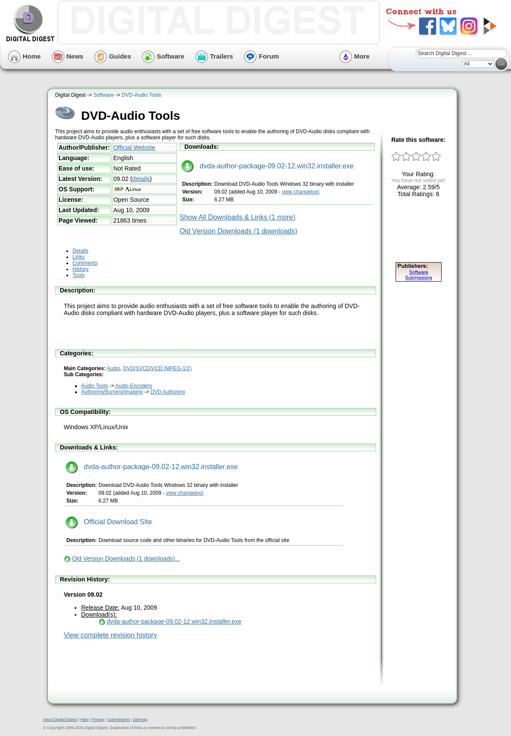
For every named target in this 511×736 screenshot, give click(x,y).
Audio (113, 368)
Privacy (98, 719)
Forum (261, 56)
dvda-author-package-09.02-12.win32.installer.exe (267, 166)
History (80, 269)
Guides (112, 56)
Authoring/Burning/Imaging (112, 392)
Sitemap (140, 719)
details (141, 178)
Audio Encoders (133, 386)
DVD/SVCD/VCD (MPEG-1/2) (157, 368)
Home (24, 56)
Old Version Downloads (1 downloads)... (126, 558)
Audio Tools (94, 386)
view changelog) (300, 192)
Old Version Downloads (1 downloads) (238, 231)
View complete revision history (110, 635)
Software (163, 56)
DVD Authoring (168, 392)
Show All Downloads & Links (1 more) (237, 217)
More (354, 56)
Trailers (214, 56)
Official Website (134, 147)
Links (78, 257)
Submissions (119, 719)
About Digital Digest (60, 719)
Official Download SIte (108, 522)
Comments (85, 263)
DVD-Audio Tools (141, 95)
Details (80, 251)
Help (84, 719)
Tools (78, 275)
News (67, 56)
